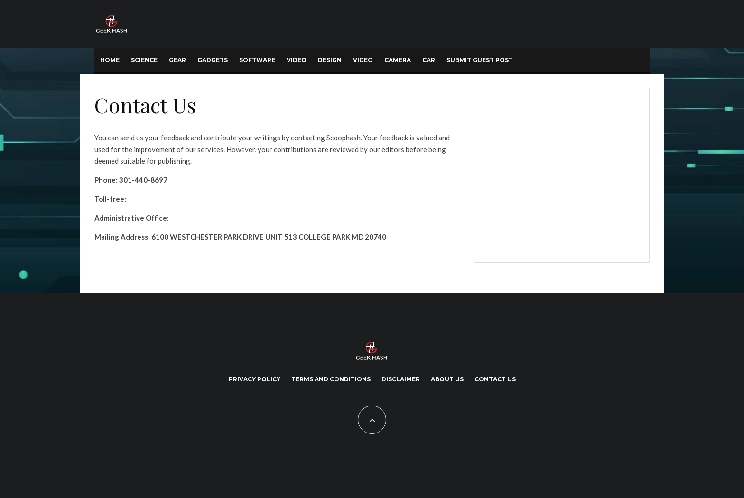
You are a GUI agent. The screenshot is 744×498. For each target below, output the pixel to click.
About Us (447, 379)
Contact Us (495, 379)
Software (257, 60)
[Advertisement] (560, 173)
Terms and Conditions (331, 379)
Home (110, 60)
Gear (177, 60)
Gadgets (212, 60)
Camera (397, 60)
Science (144, 60)
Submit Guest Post (479, 60)
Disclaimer (400, 379)
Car (428, 60)
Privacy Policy (254, 379)
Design (330, 60)
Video (297, 60)
